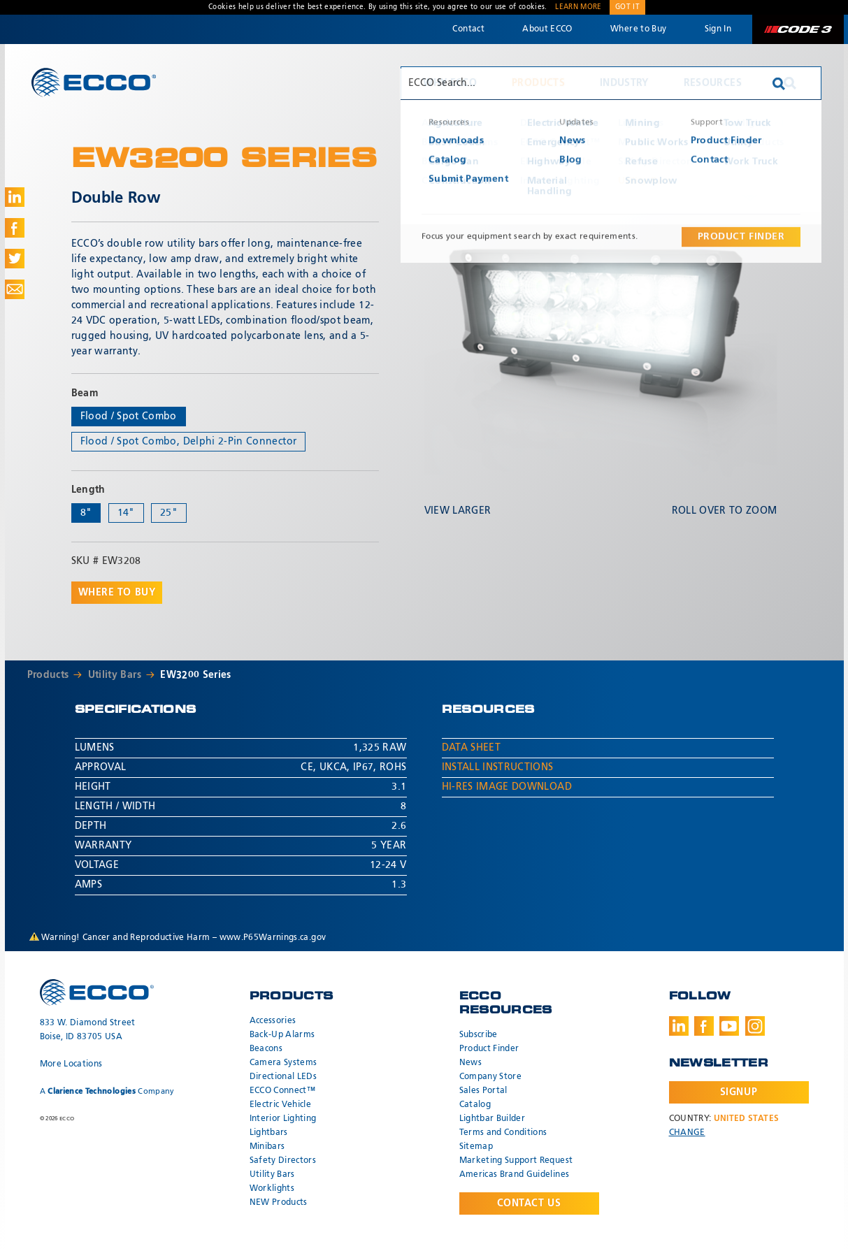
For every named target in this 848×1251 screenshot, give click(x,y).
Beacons (266, 1049)
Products (538, 83)
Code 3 (798, 29)
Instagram (755, 1026)
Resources (713, 83)
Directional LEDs (283, 1077)
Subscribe (478, 1035)
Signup (738, 1092)
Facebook (704, 1026)
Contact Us (529, 1203)
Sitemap (476, 1147)
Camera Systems (283, 1063)
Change (687, 1133)
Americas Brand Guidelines (514, 1175)
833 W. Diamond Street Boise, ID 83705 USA (88, 1030)
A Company (107, 1091)
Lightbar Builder (492, 1119)
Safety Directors (283, 1161)
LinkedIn (679, 1026)
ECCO (93, 82)
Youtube (729, 1026)
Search (790, 83)
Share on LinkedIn (14, 197)
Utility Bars (114, 675)
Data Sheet (471, 748)
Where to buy (117, 593)
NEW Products (279, 1203)
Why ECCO (450, 83)
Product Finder (489, 1049)
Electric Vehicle (281, 1105)
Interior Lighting (283, 1119)
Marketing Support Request (516, 1161)
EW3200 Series (195, 675)
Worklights (272, 1189)
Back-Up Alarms (282, 1035)
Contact (468, 29)
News (470, 1063)
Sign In (718, 29)
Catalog (475, 1105)
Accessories (273, 1021)
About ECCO (547, 29)
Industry (624, 83)
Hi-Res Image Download (507, 787)
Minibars (267, 1147)
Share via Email (14, 289)
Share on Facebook (14, 228)
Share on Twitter (14, 258)
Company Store (490, 1077)
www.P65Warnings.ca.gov (273, 938)
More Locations (71, 1064)
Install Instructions (498, 767)
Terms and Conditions (503, 1133)
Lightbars (269, 1133)
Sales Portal (483, 1091)
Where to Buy (638, 29)
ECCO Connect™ (283, 1091)
